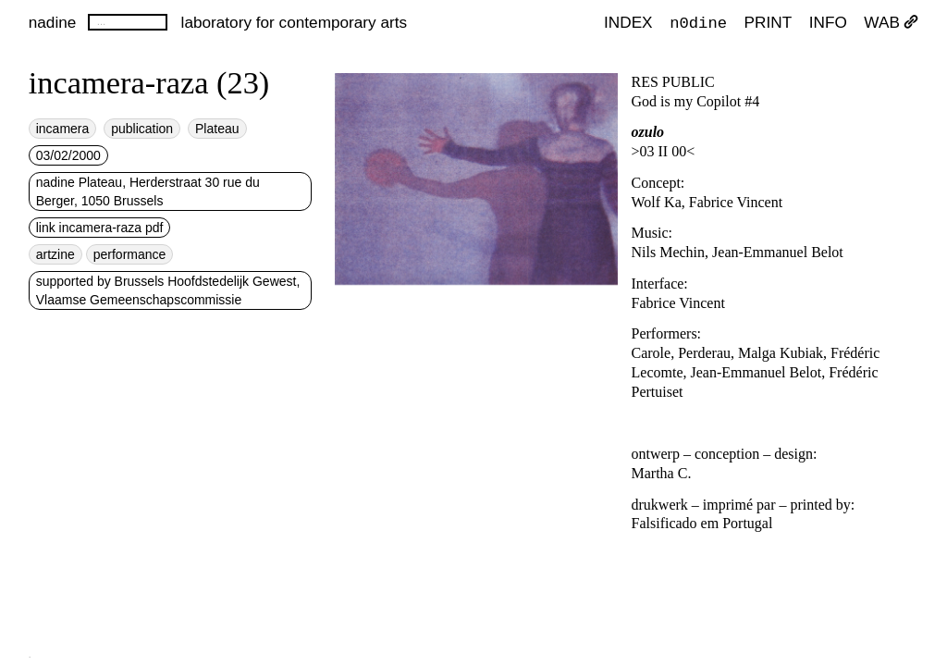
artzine (55, 254)
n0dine (698, 21)
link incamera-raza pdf (100, 227)
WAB (891, 22)
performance (129, 254)
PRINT (768, 22)
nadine (53, 22)
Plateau (217, 128)
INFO (828, 22)
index (628, 22)
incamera (63, 128)
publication (142, 128)
